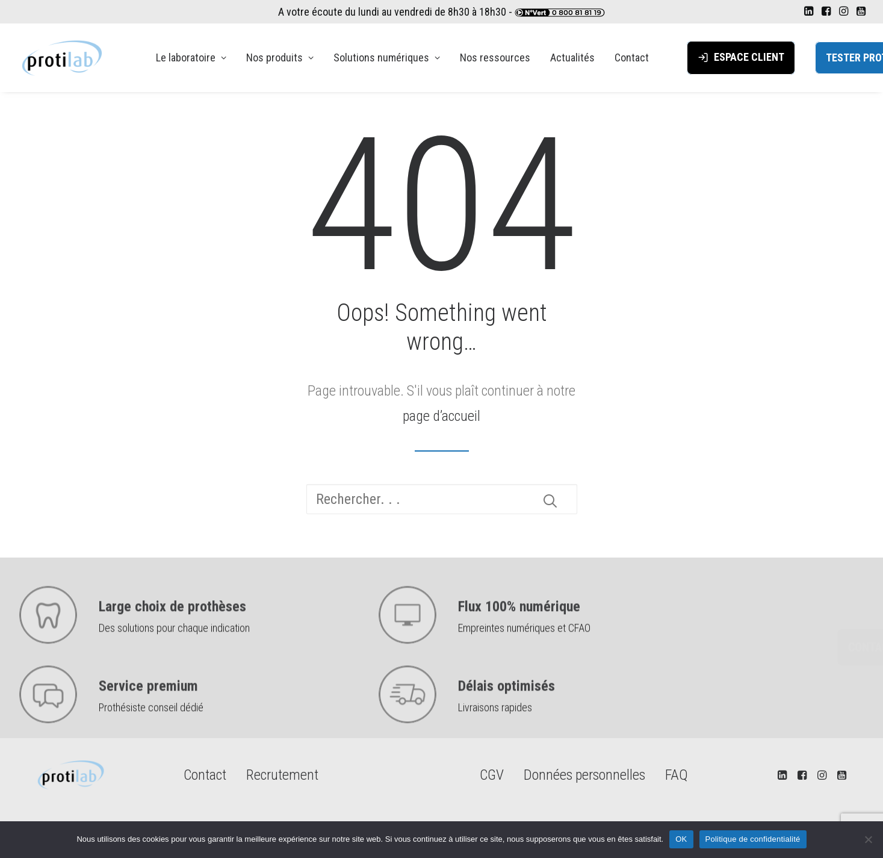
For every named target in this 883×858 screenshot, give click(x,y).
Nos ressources (495, 57)
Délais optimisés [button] (506, 712)
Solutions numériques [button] (386, 57)
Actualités (572, 57)
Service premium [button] (148, 712)
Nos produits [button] (280, 57)
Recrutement (282, 774)
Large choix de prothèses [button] (172, 632)
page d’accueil (441, 416)
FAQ (676, 774)
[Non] (868, 839)
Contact (632, 57)
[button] (808, 11)
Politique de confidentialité (753, 839)
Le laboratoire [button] (191, 57)
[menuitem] (808, 11)
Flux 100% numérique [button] (519, 632)
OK (681, 839)
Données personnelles (584, 774)
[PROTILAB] (63, 58)
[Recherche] (441, 499)
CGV (492, 774)
